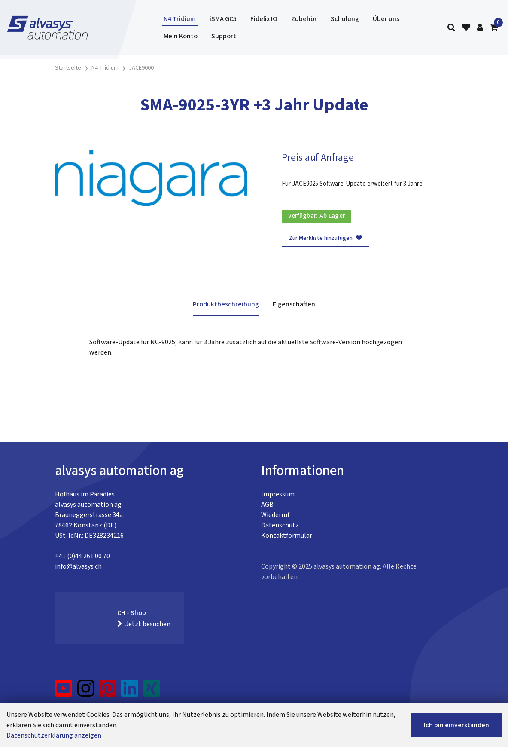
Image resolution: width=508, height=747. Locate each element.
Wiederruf (275, 515)
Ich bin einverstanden (456, 725)
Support (223, 36)
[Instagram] (86, 691)
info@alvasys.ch (78, 566)
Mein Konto (181, 36)
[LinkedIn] (130, 691)
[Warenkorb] (494, 27)
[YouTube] (64, 691)
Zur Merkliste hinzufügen (325, 238)
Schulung (345, 19)
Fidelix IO (263, 19)
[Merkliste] (466, 27)
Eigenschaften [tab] (294, 304)
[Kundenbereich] (480, 27)
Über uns (386, 19)
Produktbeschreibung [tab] (226, 304)
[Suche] (451, 27)
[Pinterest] (108, 691)
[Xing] (151, 691)
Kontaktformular (286, 535)
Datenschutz (280, 525)
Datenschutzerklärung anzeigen (53, 735)
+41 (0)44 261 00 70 (82, 556)
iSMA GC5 (223, 19)
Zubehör (304, 19)
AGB (267, 504)
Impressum (278, 494)
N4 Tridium (180, 19)
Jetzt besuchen (143, 624)
